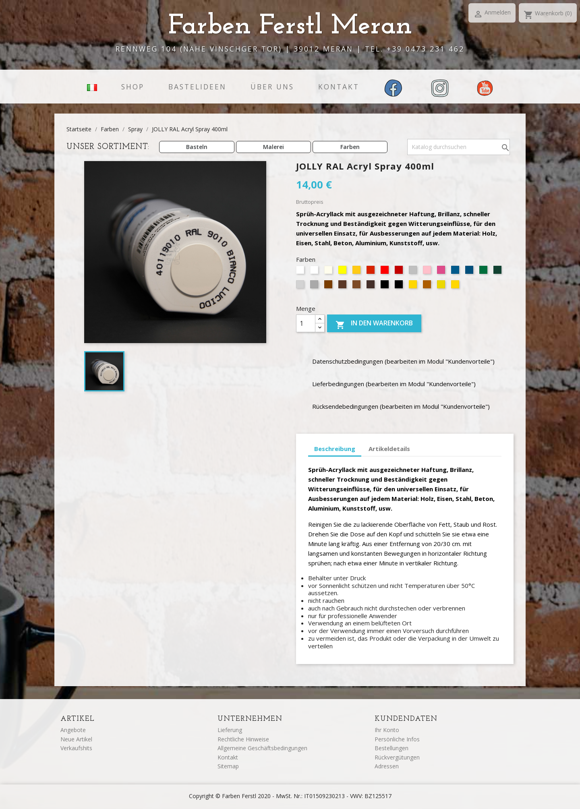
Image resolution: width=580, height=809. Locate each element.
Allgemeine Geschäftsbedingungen (262, 748)
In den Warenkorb (374, 324)
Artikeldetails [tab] (389, 449)
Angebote (73, 730)
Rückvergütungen (397, 757)
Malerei (273, 147)
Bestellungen (391, 748)
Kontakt (338, 86)
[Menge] (305, 323)
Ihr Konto (387, 730)
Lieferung (230, 730)
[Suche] (458, 147)
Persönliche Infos (397, 739)
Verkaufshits (76, 748)
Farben (350, 147)
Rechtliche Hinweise (243, 739)
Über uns (272, 86)
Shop (132, 86)
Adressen (387, 766)
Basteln (196, 147)
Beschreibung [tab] (334, 449)
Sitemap (228, 766)
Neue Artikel (76, 739)
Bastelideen (197, 86)
